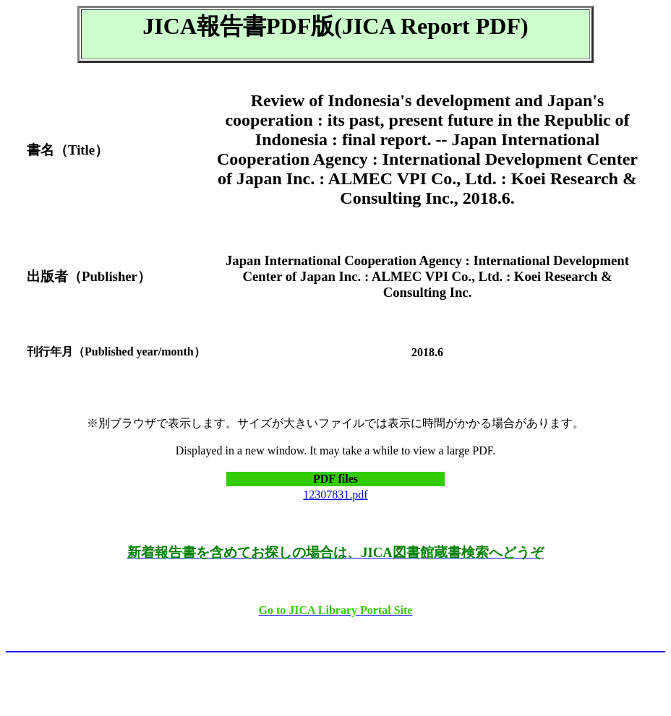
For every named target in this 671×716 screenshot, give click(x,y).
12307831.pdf (335, 494)
